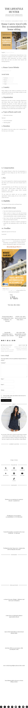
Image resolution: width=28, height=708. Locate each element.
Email (2, 384)
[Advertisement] (14, 149)
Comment (3, 362)
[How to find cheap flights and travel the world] (14, 659)
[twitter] (6, 469)
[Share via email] (2, 340)
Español (7, 52)
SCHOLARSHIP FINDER (17, 21)
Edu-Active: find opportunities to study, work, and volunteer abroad (20, 335)
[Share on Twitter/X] (6, 340)
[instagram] (14, 469)
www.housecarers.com (6, 70)
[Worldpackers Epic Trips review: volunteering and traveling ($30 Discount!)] (14, 542)
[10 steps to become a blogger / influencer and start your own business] (14, 594)
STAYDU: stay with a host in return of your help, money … (20, 318)
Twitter (23, 288)
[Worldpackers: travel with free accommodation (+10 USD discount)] (14, 510)
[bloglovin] (6, 474)
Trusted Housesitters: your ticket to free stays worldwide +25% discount (7, 319)
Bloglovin (14, 290)
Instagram (15, 288)
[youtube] (22, 474)
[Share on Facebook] (4, 340)
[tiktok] (14, 479)
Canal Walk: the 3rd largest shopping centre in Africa (20, 347)
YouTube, (8, 290)
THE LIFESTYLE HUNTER (14, 10)
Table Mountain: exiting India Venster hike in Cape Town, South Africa (7, 348)
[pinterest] (14, 474)
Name (2, 379)
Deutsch (12, 52)
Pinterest (20, 288)
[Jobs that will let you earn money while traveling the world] (14, 642)
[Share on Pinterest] (8, 340)
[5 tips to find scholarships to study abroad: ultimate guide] (14, 626)
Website (2, 390)
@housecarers (11, 78)
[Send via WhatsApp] (11, 340)
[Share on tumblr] (9, 340)
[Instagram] (7, 562)
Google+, (4, 290)
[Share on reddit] (15, 340)
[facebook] (22, 469)
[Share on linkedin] (13, 340)
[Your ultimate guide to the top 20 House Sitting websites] (14, 675)
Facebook (11, 288)
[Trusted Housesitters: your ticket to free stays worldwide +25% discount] (14, 526)
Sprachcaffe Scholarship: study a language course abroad (7, 334)
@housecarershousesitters (12, 83)
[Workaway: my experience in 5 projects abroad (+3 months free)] (14, 494)
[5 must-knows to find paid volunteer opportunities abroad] (14, 610)
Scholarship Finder (9, 241)
